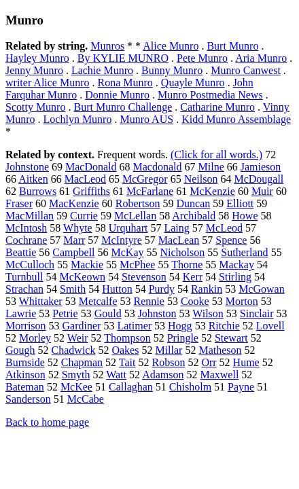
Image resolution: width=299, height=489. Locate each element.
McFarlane (149, 191)
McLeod (224, 228)
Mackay (236, 264)
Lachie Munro (102, 70)
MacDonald (91, 167)
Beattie (20, 252)
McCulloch (29, 264)
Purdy (162, 289)
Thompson (127, 338)
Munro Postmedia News (210, 95)
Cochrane (26, 240)
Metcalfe (98, 301)
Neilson (201, 179)
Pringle (182, 338)
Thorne (187, 264)
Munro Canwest (246, 70)
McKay (127, 252)
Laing (176, 228)
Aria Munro (261, 58)
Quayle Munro (193, 82)
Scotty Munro (35, 107)
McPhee (137, 264)
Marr (74, 240)
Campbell (73, 252)
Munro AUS (146, 119)
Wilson (208, 313)
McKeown (82, 277)
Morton (242, 301)
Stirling (235, 277)
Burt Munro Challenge (122, 107)
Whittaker (41, 301)
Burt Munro (232, 46)
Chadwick (74, 350)
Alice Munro (170, 46)
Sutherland (244, 252)
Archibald (193, 215)
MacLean (178, 240)
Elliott (239, 203)
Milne (211, 167)
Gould (108, 313)
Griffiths (91, 191)
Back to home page (47, 422)
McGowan (262, 289)
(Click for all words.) (216, 154)
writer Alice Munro (47, 82)
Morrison (25, 325)
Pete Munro (202, 58)
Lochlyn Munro (77, 119)
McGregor (145, 179)
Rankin (206, 289)
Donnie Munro (117, 95)
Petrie (64, 313)
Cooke (195, 301)
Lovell (270, 325)
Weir (77, 338)
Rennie (149, 301)
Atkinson (25, 374)
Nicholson (182, 252)
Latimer (134, 325)
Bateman (24, 387)
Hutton (117, 289)
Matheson (219, 350)
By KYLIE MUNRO (123, 58)
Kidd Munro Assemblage (236, 119)
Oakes (125, 350)
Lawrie (20, 313)
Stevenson (144, 277)
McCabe (85, 399)
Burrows (37, 191)
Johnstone (27, 167)
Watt (116, 374)
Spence (231, 240)
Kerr (193, 277)
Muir (262, 191)
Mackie (87, 264)
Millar (168, 350)
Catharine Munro (217, 107)
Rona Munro (125, 82)
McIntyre (121, 240)
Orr (208, 362)
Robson (168, 362)
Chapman (82, 362)
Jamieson (261, 167)
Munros (107, 46)
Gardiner (82, 325)
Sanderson (28, 399)
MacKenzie (74, 203)
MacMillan (29, 215)
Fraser (19, 203)
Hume (246, 362)
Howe (245, 215)
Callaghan (131, 387)
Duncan (194, 203)
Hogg (180, 325)
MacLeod (85, 179)
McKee (76, 387)
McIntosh (26, 228)
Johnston (157, 313)
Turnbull (24, 277)
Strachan (24, 289)
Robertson (138, 203)
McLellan (135, 215)
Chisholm (190, 387)
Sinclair (257, 313)
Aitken (33, 179)
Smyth (76, 374)
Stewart (231, 338)
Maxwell (219, 374)
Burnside (25, 362)
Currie (84, 215)
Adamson (162, 374)
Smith (73, 289)
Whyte (77, 228)
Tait (127, 362)
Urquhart (128, 228)
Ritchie (224, 325)
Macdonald (157, 167)
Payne (241, 387)
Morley (35, 338)
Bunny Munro (172, 70)
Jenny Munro (34, 70)
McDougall (258, 179)
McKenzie (212, 191)
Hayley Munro (37, 58)
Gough (20, 350)
